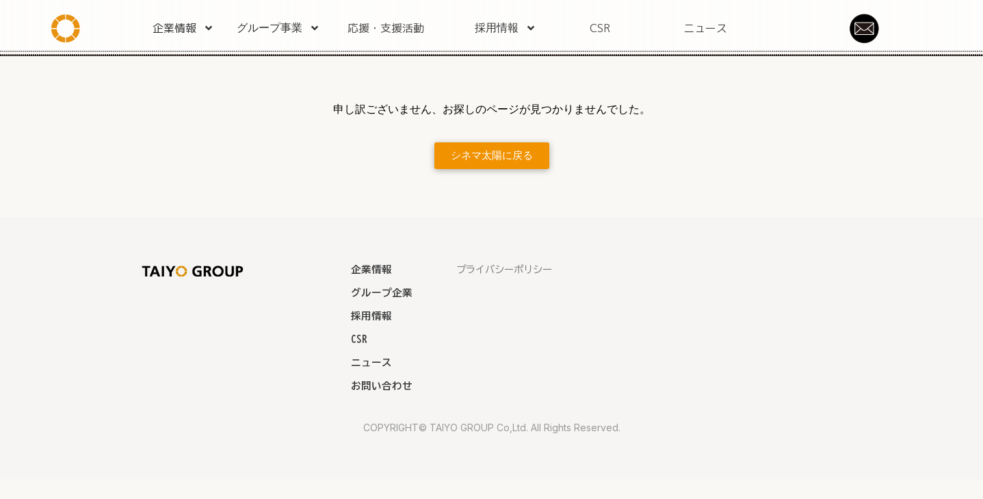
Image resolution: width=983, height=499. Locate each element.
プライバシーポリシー (504, 269)
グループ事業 (278, 28)
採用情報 (505, 28)
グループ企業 (381, 292)
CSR (600, 28)
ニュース (705, 28)
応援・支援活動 (386, 28)
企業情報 (183, 28)
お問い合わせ (381, 386)
